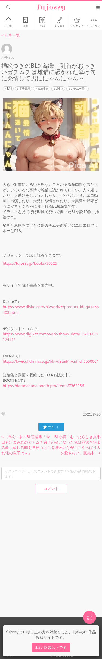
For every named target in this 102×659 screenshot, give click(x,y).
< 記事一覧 (10, 35)
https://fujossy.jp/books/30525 (30, 263)
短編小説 (43, 88)
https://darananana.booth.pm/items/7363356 (43, 385)
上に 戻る (89, 617)
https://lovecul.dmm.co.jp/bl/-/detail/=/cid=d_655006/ (50, 361)
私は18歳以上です (50, 647)
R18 (9, 88)
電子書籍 (24, 88)
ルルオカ (7, 57)
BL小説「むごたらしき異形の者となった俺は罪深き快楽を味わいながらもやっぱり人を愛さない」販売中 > (76, 444)
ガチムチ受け (79, 88)
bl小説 (60, 88)
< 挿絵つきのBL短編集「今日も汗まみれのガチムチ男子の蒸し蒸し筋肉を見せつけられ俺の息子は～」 (26, 444)
